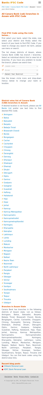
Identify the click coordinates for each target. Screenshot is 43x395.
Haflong (7, 192)
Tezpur (6, 296)
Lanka (6, 238)
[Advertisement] (21, 24)
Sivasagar (8, 283)
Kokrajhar (8, 231)
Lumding (7, 241)
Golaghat (8, 186)
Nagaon (7, 254)
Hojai (6, 202)
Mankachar (8, 247)
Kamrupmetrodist (11, 218)
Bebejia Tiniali (10, 127)
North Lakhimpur (11, 267)
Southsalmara (10, 290)
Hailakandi (8, 196)
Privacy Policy (24, 377)
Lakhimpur (8, 235)
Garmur (7, 179)
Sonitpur (7, 286)
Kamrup (7, 209)
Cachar (7, 140)
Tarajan (7, 293)
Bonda (6, 134)
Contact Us (34, 377)
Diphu (6, 176)
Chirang (7, 150)
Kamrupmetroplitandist (14, 222)
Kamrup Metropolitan (13, 212)
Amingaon (8, 115)
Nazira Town (9, 260)
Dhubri (7, 170)
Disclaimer (8, 377)
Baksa (6, 118)
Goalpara (8, 183)
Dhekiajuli (8, 163)
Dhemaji (7, 166)
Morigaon (8, 251)
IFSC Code (5, 7)
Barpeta (7, 124)
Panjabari (8, 270)
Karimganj (8, 225)
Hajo (6, 199)
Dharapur (8, 160)
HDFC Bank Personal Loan (15, 369)
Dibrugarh (8, 173)
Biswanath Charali (11, 131)
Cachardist (8, 144)
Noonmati (8, 264)
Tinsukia (7, 299)
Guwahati (8, 189)
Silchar (7, 280)
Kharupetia (8, 228)
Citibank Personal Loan (13, 366)
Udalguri (7, 303)
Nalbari (7, 257)
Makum (7, 244)
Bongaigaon (9, 137)
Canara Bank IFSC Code (19, 7)
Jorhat (6, 205)
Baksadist (8, 121)
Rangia (7, 273)
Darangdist (8, 153)
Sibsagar (7, 277)
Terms (16, 377)
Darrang (7, 157)
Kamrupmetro (10, 215)
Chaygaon (8, 147)
